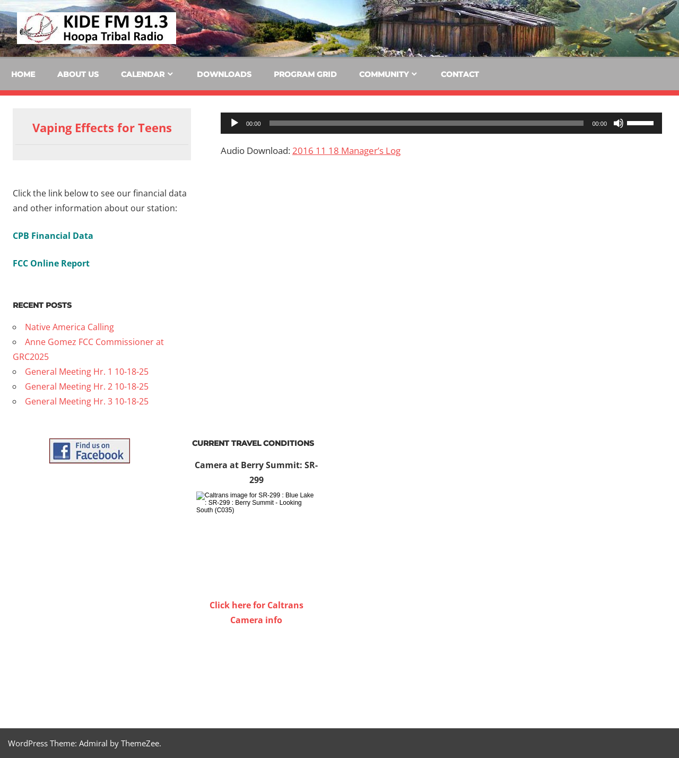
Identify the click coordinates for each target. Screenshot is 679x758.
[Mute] (618, 123)
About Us (78, 74)
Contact (460, 74)
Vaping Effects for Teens (102, 127)
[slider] (426, 123)
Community (383, 74)
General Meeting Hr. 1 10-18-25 (87, 371)
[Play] (234, 123)
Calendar (142, 74)
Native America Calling (69, 327)
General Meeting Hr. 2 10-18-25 (87, 386)
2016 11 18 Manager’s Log (346, 150)
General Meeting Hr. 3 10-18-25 (87, 401)
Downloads (224, 74)
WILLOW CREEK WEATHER (256, 667)
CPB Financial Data (53, 236)
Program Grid (305, 74)
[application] (441, 123)
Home (23, 74)
